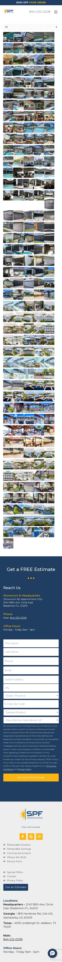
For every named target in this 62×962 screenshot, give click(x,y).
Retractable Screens (18, 844)
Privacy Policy (24, 769)
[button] (23, 836)
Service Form (14, 861)
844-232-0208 (39, 11)
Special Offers (15, 872)
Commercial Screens (19, 853)
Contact (11, 876)
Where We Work (16, 857)
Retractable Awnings (19, 848)
